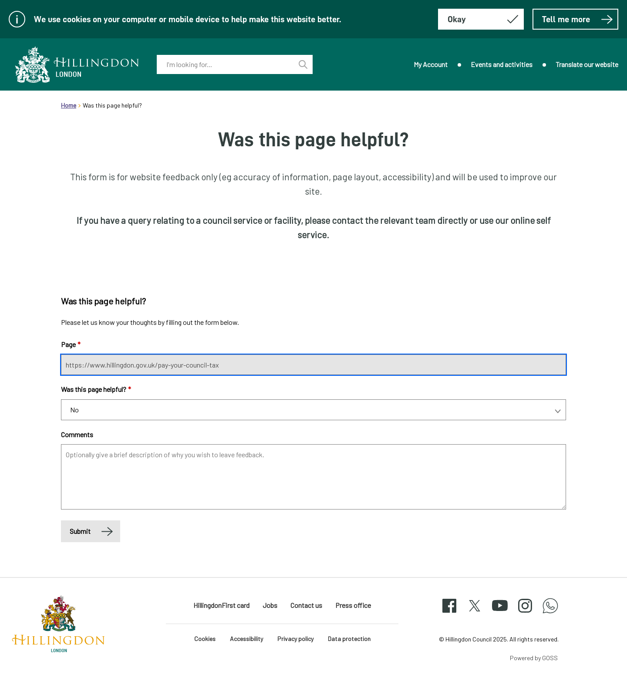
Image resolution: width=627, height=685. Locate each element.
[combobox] (225, 64)
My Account (431, 64)
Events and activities (502, 64)
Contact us (306, 605)
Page (71, 344)
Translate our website (587, 64)
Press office (353, 605)
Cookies (205, 638)
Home (68, 105)
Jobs (270, 605)
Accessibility (246, 638)
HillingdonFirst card (221, 605)
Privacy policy (295, 638)
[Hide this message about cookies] (481, 19)
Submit (80, 531)
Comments (77, 434)
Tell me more (577, 19)
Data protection (349, 638)
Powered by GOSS (534, 657)
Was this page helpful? (96, 389)
